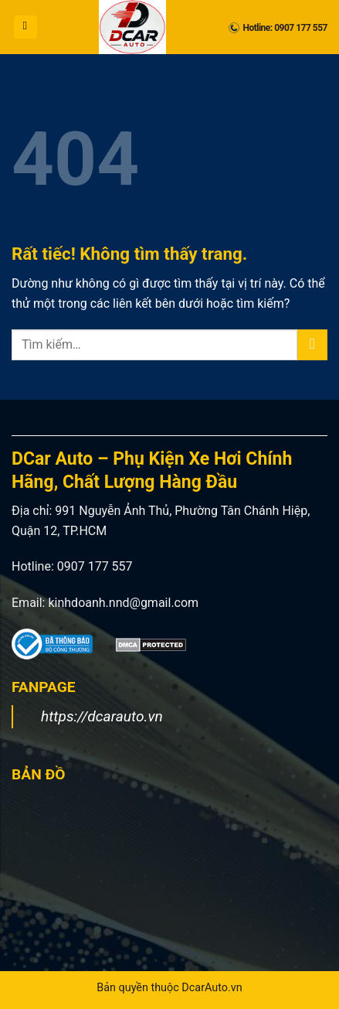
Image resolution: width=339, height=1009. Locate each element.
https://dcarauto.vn (102, 716)
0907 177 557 (95, 566)
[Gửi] (312, 344)
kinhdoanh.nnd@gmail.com (123, 602)
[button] (25, 27)
